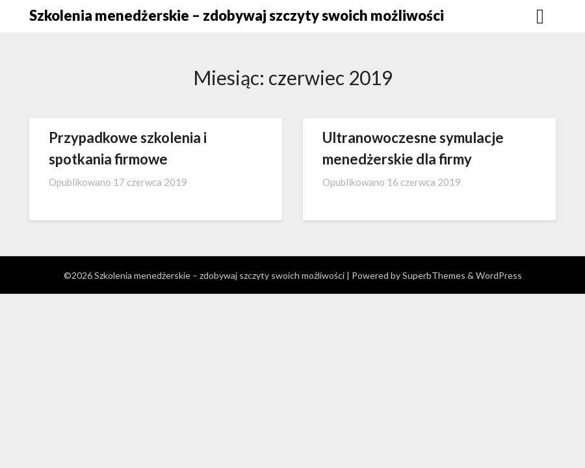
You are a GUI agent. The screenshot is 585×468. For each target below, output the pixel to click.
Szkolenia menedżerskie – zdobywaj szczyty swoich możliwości (236, 15)
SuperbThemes (433, 275)
